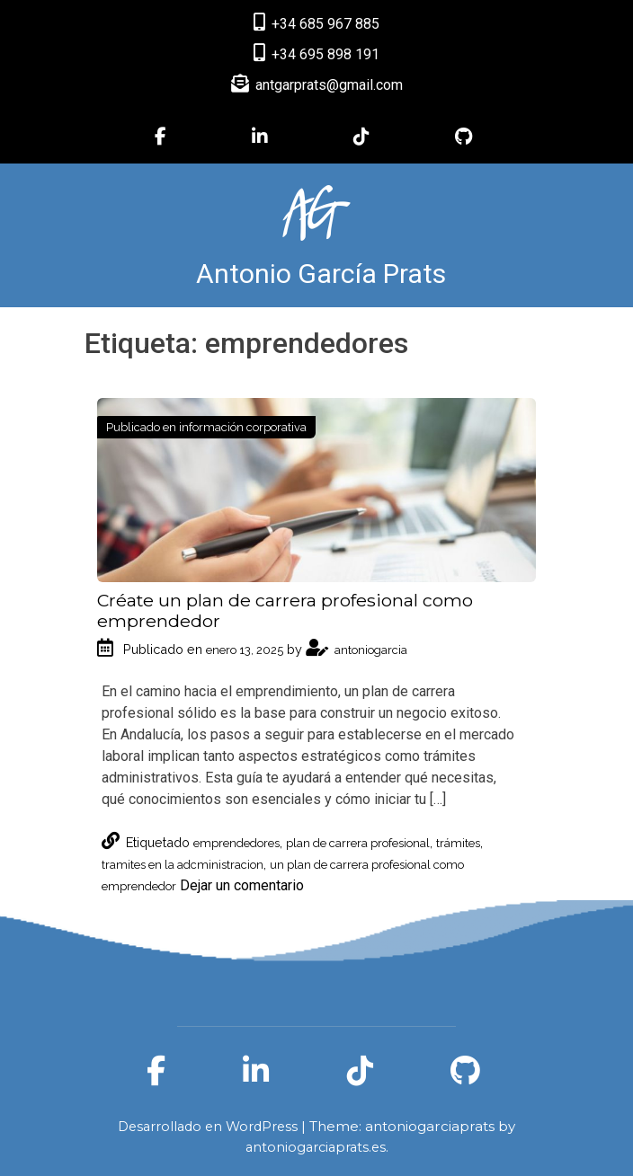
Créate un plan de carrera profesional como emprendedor (285, 610)
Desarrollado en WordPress (209, 1127)
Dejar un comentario (242, 885)
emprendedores (236, 843)
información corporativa (243, 427)
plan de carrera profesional (358, 843)
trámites (458, 843)
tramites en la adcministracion (182, 864)
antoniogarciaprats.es (315, 1147)
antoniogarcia (356, 650)
